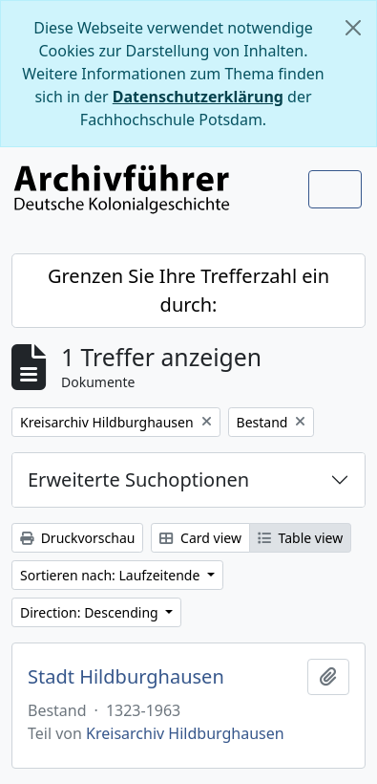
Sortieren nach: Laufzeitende (111, 575)
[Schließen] (353, 27)
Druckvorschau (77, 538)
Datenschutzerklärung (198, 96)
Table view (300, 538)
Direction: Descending (90, 612)
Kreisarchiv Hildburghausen (185, 733)
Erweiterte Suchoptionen (138, 479)
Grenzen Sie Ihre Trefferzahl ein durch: (188, 290)
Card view (200, 538)
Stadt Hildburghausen (126, 676)
